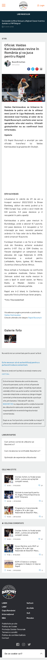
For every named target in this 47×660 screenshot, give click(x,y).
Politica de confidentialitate (14, 635)
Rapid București (35, 318)
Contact (5, 638)
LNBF (4, 607)
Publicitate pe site (9, 624)
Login (40, 5)
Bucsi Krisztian (18, 62)
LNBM (4, 603)
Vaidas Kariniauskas (12, 315)
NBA (4, 618)
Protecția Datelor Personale (13, 629)
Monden (30, 618)
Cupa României (8, 610)
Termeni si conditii (9, 632)
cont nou (5, 374)
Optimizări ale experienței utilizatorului (20, 457)
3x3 (28, 613)
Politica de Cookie (9, 626)
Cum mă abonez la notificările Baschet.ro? (22, 451)
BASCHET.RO (8, 404)
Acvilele (30, 608)
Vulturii (30, 603)
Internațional (8, 614)
